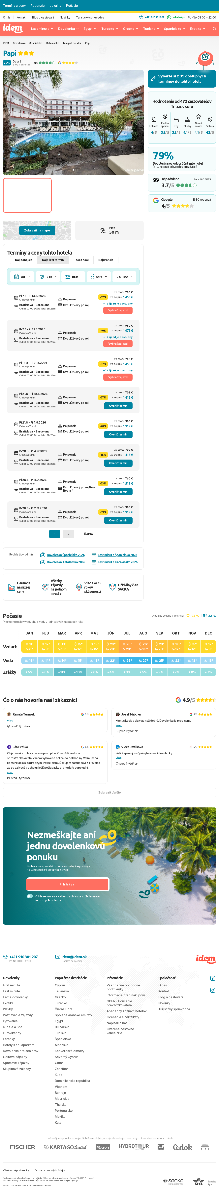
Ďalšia (88, 534)
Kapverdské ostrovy (69, 1051)
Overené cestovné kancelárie (120, 1031)
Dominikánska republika (72, 1081)
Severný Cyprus (66, 1057)
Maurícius (62, 1099)
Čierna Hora (64, 1009)
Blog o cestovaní (43, 17)
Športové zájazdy (16, 1063)
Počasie (72, 6)
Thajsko (61, 1105)
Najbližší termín (53, 260)
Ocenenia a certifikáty (123, 1017)
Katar (59, 1123)
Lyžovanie (10, 1021)
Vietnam (61, 1087)
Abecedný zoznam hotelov (126, 1011)
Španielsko (172, 29)
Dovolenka (66, 29)
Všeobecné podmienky (16, 1170)
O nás (7, 17)
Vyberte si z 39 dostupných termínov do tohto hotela (178, 79)
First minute (11, 985)
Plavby (8, 1009)
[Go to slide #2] (77, 195)
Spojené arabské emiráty (73, 1015)
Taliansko (62, 991)
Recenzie (38, 6)
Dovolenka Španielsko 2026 (62, 554)
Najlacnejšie (23, 260)
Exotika (195, 29)
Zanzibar (61, 1069)
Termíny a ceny (14, 6)
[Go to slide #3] (128, 195)
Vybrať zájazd (118, 310)
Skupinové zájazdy (17, 1069)
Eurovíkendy (12, 1033)
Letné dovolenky (15, 997)
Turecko (107, 29)
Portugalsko (64, 1111)
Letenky (9, 1039)
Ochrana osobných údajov (50, 1170)
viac (10, 720)
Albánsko (61, 1045)
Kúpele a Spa (12, 1027)
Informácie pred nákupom (126, 995)
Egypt (88, 29)
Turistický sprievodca (90, 17)
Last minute (40, 29)
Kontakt (21, 17)
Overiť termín (118, 405)
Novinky (65, 17)
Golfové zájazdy (15, 1057)
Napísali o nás (117, 1023)
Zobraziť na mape (37, 230)
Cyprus (60, 985)
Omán (59, 1063)
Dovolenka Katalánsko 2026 (62, 562)
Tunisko (149, 29)
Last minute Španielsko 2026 (114, 555)
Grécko (128, 29)
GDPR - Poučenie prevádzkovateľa (119, 1003)
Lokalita (55, 6)
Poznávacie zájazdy (18, 1015)
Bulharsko (62, 1027)
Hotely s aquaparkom (18, 1045)
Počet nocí (81, 260)
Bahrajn (60, 1093)
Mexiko (60, 1117)
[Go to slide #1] (27, 195)
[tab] (73, 170)
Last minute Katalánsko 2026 (114, 562)
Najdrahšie (105, 260)
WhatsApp (176, 17)
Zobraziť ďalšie (109, 792)
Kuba (58, 1075)
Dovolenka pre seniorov (20, 1051)
